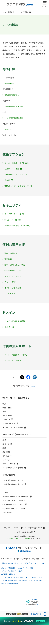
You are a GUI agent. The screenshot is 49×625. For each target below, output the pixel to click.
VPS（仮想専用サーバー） (12, 12)
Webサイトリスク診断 (25, 568)
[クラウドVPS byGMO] (20, 4)
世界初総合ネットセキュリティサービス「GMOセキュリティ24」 (23, 563)
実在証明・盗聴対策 (8, 574)
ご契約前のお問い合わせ (12, 480)
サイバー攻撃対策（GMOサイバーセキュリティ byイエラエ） (22, 577)
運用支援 (6, 452)
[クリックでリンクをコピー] (35, 377)
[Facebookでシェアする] (28, 377)
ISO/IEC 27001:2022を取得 (18, 538)
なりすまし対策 (36, 580)
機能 (4, 411)
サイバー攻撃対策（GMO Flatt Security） (14, 580)
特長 (4, 403)
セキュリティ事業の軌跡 (9, 583)
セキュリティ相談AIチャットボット (13, 571)
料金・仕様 (7, 407)
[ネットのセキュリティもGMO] (24, 621)
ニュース (6, 492)
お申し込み (7, 415)
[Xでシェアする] (22, 377)
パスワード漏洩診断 (8, 568)
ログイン (6, 459)
